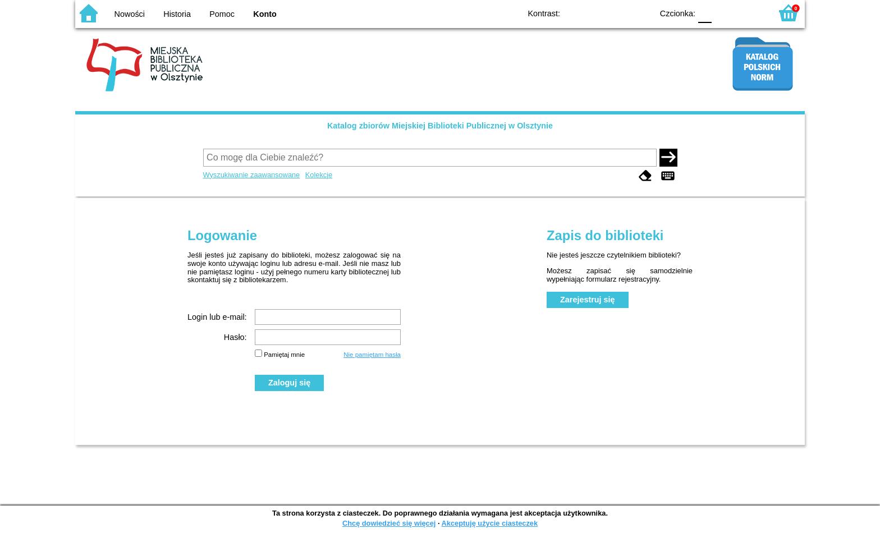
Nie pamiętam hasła (372, 354)
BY (641, 12)
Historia (177, 14)
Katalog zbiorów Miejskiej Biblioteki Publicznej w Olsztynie (440, 125)
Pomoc (222, 14)
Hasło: (235, 337)
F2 (750, 12)
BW (595, 12)
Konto (265, 14)
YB (618, 12)
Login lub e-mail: (217, 317)
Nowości (129, 14)
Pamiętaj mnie (284, 354)
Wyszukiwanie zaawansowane (251, 175)
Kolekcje (318, 175)
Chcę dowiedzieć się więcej (389, 523)
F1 (724, 12)
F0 (704, 12)
